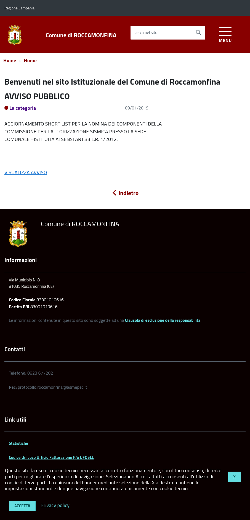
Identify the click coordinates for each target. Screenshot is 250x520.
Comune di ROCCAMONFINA (81, 35)
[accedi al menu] (225, 34)
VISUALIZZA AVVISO (25, 172)
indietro (125, 193)
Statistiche (18, 443)
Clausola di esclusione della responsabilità (162, 320)
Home (9, 60)
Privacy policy (55, 505)
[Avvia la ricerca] (198, 33)
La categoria (22, 108)
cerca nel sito (146, 32)
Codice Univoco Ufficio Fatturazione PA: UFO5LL (51, 457)
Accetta (22, 506)
